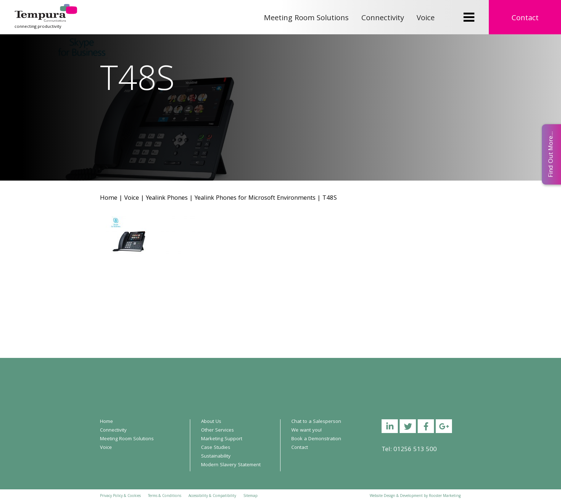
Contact (525, 18)
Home (108, 198)
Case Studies (215, 448)
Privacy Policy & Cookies (120, 496)
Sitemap (250, 496)
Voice (426, 18)
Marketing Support (221, 439)
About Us (211, 422)
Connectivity (382, 18)
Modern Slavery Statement (231, 465)
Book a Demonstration (316, 439)
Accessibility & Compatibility (212, 496)
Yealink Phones (167, 198)
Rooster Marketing (445, 496)
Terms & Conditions (164, 496)
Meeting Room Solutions (306, 18)
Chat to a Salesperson (316, 422)
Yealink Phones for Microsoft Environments (255, 198)
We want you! (306, 430)
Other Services (217, 430)
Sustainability (216, 456)
